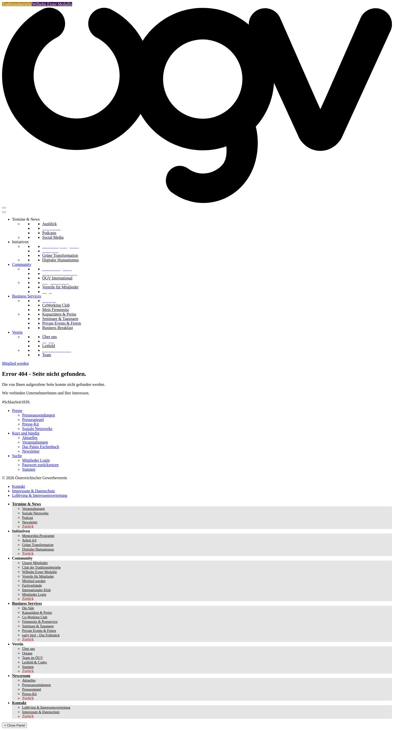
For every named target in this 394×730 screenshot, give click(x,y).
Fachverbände (32, 585)
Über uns (28, 649)
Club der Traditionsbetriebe (41, 567)
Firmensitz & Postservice (40, 622)
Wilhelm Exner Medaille (52, 4)
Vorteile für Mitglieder (38, 576)
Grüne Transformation (38, 545)
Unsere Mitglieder (35, 563)
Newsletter (30, 451)
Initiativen (20, 242)
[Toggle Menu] (4, 212)
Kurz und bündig (25, 433)
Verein (17, 332)
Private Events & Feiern (39, 631)
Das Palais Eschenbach (40, 447)
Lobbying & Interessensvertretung (39, 495)
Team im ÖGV (32, 658)
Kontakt (18, 486)
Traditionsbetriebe (17, 4)
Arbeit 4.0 (29, 540)
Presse (17, 410)
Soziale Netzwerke (37, 429)
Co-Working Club (34, 617)
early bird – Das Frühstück (41, 635)
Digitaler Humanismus (38, 549)
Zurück (28, 526)
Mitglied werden (15, 363)
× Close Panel (14, 725)
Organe (27, 653)
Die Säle (28, 608)
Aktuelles (29, 438)
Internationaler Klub (36, 590)
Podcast (27, 518)
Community (21, 264)
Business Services (26, 296)
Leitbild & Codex (34, 662)
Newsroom (21, 676)
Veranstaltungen (35, 442)
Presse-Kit (30, 424)
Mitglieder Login (36, 460)
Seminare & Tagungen (38, 626)
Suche (17, 456)
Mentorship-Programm (38, 536)
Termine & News (26, 219)
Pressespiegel (33, 419)
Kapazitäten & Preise (37, 613)
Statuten (28, 469)
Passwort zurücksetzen (40, 465)
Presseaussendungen (38, 415)
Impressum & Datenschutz (33, 491)
